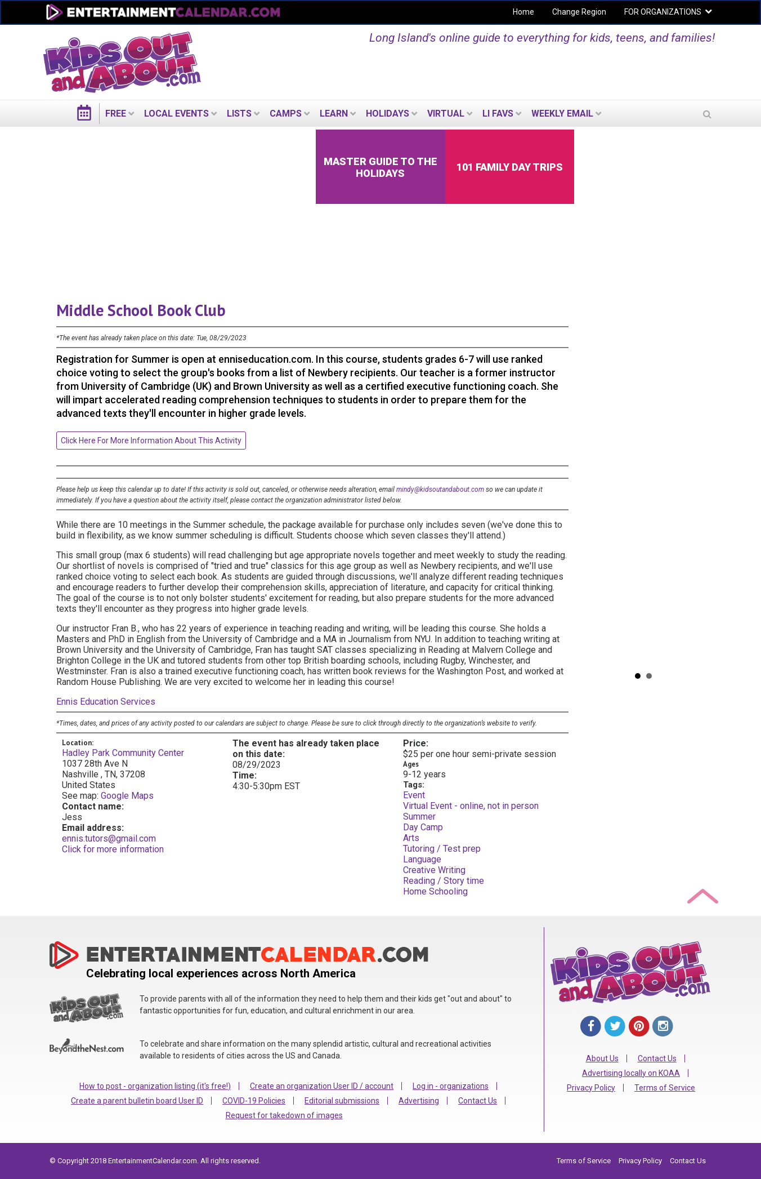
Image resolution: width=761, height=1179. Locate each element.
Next (696, 397)
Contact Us (477, 1100)
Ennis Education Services (105, 701)
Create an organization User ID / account (321, 1086)
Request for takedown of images (284, 1115)
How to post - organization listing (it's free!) (155, 1086)
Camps (286, 113)
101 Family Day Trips (509, 167)
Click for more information (113, 849)
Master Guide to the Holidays (380, 167)
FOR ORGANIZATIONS (662, 11)
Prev (590, 397)
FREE (115, 113)
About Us (602, 1058)
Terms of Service (664, 1087)
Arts (411, 838)
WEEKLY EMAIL (562, 113)
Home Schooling (435, 891)
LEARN (334, 113)
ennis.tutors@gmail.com (109, 838)
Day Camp (423, 827)
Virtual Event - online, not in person (471, 805)
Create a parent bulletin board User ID (137, 1100)
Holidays (387, 113)
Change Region (579, 11)
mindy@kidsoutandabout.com (440, 489)
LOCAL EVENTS (176, 113)
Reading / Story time (443, 880)
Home (523, 11)
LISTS (239, 113)
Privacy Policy (591, 1087)
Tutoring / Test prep (442, 848)
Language (422, 859)
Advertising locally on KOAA (631, 1073)
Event (414, 795)
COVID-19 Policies (253, 1100)
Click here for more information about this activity (151, 440)
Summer (419, 816)
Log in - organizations (451, 1086)
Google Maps (127, 795)
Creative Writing (434, 870)
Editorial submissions (342, 1100)
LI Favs (497, 113)
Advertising (419, 1100)
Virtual (445, 113)
